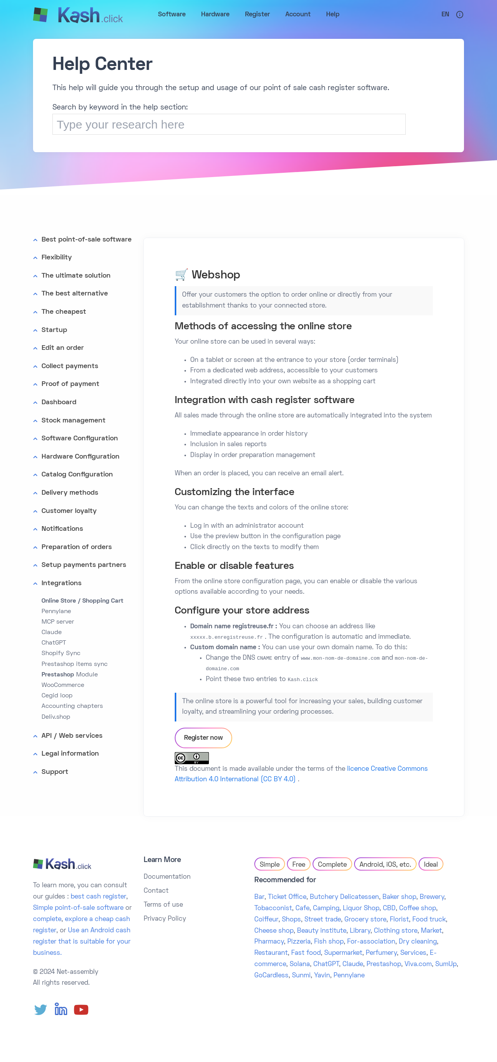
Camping (326, 909)
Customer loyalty (69, 511)
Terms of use (163, 905)
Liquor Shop (361, 909)
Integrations (62, 583)
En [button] (445, 15)
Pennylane (56, 611)
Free (298, 865)
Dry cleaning (418, 942)
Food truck (429, 920)
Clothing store (395, 931)
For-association (371, 942)
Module (70, 675)
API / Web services (72, 736)
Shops (291, 920)
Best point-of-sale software (87, 239)
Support (55, 772)
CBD (389, 909)
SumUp (446, 964)
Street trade (322, 920)
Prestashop (384, 964)
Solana (300, 964)
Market (431, 931)
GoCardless (271, 976)
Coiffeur (266, 920)
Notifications (62, 529)
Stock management (74, 420)
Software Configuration (80, 438)
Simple (270, 865)
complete (47, 919)
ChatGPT (54, 643)
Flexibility (57, 257)
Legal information (70, 754)
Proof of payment (70, 384)
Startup (54, 330)
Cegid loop (57, 696)
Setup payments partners (84, 565)
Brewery (432, 897)
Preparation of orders (77, 547)
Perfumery (381, 953)
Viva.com (418, 964)
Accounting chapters (72, 706)
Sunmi (301, 976)
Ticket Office (287, 897)
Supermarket (343, 953)
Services (413, 953)
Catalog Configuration (77, 474)
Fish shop (329, 942)
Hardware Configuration (81, 457)
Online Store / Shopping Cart (82, 601)
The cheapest (64, 312)
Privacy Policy (165, 919)
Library (360, 931)
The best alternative (75, 293)
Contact (156, 891)
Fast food (306, 953)
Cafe (302, 909)
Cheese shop (274, 931)
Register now (203, 738)
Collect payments (70, 366)
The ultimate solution (76, 276)
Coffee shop (417, 909)
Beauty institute (321, 931)
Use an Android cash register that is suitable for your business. (81, 942)
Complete (332, 865)
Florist (399, 920)
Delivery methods (70, 493)
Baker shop (399, 897)
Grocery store (365, 920)
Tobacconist (273, 909)
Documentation (167, 877)
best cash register (98, 897)
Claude (52, 632)
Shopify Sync (61, 653)
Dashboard (59, 402)
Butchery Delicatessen (344, 897)
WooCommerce (63, 685)
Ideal (431, 865)
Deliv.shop (56, 717)
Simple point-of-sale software (78, 908)
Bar (259, 897)
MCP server (58, 622)
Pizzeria (299, 942)
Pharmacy (269, 942)
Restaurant (271, 953)
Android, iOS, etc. (385, 865)
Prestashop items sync (75, 664)
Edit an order (63, 348)
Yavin (322, 976)
